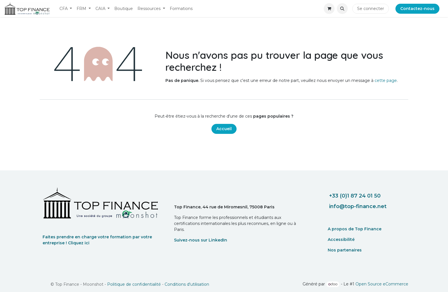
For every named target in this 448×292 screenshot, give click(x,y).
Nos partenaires (345, 250)
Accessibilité (341, 239)
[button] (342, 8)
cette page (386, 80)
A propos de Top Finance (354, 228)
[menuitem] (66, 8)
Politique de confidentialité (134, 284)
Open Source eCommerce (381, 284)
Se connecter (370, 8)
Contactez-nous (417, 8)
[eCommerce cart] (329, 8)
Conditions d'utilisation (187, 284)
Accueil (224, 128)
